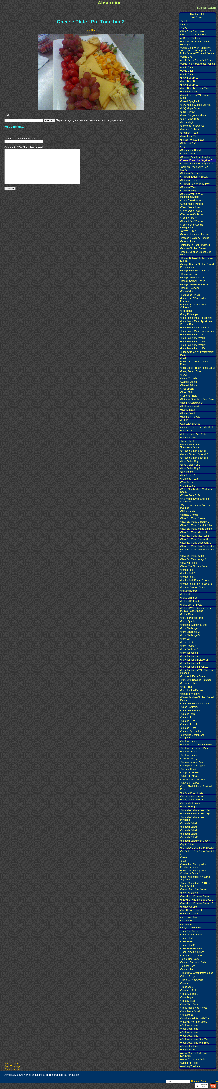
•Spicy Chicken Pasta (191, 792)
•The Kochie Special (191, 955)
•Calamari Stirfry (189, 143)
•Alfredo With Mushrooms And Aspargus (196, 43)
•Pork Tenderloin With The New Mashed (197, 671)
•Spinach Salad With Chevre (195, 840)
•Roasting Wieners (190, 694)
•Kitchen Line (187, 430)
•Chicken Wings (188, 187)
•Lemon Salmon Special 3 (194, 457)
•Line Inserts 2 (188, 475)
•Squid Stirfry (187, 844)
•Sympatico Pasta (189, 913)
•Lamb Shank (187, 441)
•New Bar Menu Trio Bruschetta (197, 546)
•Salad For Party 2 (190, 710)
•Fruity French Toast (191, 371)
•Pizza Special (188, 621)
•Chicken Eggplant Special (194, 176)
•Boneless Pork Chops (192, 125)
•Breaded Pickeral (189, 129)
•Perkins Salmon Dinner (193, 587)
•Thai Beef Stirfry (189, 931)
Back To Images (13, 1066)
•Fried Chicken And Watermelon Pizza (197, 353)
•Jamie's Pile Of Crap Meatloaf (196, 427)
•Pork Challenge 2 (190, 632)
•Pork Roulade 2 (189, 649)
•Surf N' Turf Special (191, 910)
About (204, 1081)
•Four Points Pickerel (191, 334)
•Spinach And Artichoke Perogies (192, 818)
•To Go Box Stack (189, 959)
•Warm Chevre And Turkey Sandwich (194, 1054)
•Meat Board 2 (188, 485)
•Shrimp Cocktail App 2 (192, 765)
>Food (183, 27)
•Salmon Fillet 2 (188, 724)
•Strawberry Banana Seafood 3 (196, 903)
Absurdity (109, 2)
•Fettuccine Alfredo (190, 295)
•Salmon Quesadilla (190, 731)
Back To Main (11, 1069)
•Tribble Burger (188, 976)
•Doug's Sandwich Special (194, 284)
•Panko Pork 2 (188, 573)
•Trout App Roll (188, 990)
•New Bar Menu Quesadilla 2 (195, 542)
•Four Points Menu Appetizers (196, 318)
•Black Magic (187, 122)
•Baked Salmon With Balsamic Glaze (196, 96)
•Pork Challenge (189, 628)
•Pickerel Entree (188, 597)
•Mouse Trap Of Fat (190, 495)
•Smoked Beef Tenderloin (193, 779)
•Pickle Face (186, 614)
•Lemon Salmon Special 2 (194, 454)
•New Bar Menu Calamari (193, 518)
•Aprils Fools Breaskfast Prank (196, 60)
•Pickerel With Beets (191, 604)
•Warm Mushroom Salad (193, 1059)
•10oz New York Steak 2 (193, 34)
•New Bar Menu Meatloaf (193, 532)
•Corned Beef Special (191, 221)
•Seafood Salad (188, 751)
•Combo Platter (188, 217)
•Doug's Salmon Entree (192, 277)
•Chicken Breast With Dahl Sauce (194, 168)
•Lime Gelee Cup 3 (190, 468)
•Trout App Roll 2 (189, 994)
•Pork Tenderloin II (190, 663)
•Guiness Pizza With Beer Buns (197, 399)
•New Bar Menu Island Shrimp (196, 528)
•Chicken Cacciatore (191, 173)
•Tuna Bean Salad (190, 1011)
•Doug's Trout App (190, 288)
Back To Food (11, 1063)
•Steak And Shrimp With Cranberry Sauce (193, 865)
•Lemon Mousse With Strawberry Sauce (191, 446)
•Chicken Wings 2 (189, 190)
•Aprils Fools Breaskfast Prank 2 (197, 63)
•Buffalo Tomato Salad (192, 139)
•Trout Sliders (187, 1001)
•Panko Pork (186, 570)
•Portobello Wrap (189, 683)
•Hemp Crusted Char (191, 402)
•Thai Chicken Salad (191, 934)
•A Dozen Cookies (190, 38)
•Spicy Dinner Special (191, 796)
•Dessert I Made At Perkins (194, 234)
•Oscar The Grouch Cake (193, 566)
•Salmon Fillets (188, 728)
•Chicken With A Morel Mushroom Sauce (192, 195)
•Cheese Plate (188, 153)
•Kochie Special (188, 437)
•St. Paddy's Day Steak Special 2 (197, 852)
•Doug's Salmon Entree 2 (193, 281)
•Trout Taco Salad (189, 1004)
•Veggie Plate (187, 1049)
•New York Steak (189, 563)
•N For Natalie (187, 511)
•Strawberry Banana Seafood (195, 896)
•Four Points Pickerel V (192, 348)
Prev (87, 30)
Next (93, 30)
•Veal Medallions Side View (194, 1039)
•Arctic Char (186, 67)
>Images (185, 24)
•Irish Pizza (186, 420)
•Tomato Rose (187, 966)
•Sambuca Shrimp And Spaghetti (192, 736)
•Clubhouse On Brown (192, 214)
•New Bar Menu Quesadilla (194, 539)
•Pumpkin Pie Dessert (192, 690)
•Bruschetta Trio (188, 136)
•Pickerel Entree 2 (189, 601)
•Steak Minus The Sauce (193, 889)
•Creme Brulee (188, 231)
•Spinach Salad (188, 823)
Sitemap (213, 1081)
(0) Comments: (14, 126)
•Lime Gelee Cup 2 (190, 464)
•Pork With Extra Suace (192, 676)
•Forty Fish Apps (189, 314)
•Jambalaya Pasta (190, 423)
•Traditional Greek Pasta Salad (196, 973)
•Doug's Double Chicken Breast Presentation (197, 265)
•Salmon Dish (187, 714)
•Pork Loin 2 (186, 642)
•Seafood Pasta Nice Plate (194, 748)
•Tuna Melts (186, 1014)
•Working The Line (190, 1066)
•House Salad (187, 409)
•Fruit (183, 358)
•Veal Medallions (189, 1025)
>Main (183, 20)
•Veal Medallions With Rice (194, 1042)
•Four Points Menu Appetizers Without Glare (196, 322)
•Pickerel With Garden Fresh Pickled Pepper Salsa (195, 609)
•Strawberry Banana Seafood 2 (196, 899)
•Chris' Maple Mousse (191, 204)
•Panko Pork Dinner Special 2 (196, 583)
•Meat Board (186, 482)
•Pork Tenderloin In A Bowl (194, 666)
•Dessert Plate (188, 241)
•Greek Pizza (187, 389)
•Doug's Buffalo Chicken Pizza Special (196, 259)
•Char (183, 146)
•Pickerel (185, 594)
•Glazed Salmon (189, 382)
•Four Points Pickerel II (192, 338)
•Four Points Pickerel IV (193, 345)
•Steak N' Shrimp (189, 892)
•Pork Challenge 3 (190, 635)
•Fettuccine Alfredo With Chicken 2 (193, 306)
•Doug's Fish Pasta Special (194, 270)
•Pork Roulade (188, 645)
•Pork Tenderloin (189, 652)
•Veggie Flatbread (189, 1046)
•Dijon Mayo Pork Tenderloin (195, 245)
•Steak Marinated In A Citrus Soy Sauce (195, 878)
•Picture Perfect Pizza (191, 618)
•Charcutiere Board (190, 150)
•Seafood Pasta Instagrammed (196, 744)
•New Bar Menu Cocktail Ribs (196, 525)
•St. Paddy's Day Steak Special (197, 847)
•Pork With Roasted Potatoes (195, 680)
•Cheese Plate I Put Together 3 (196, 163)
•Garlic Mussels (188, 378)
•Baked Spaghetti (189, 101)
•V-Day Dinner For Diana (193, 1021)
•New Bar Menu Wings (192, 556)
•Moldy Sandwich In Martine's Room (196, 490)
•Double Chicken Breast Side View (195, 253)
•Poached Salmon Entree (193, 625)
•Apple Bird (186, 56)
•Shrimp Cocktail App (191, 762)
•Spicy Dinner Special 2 (192, 799)
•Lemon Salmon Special (193, 451)
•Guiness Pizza (188, 395)
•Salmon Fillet (187, 717)
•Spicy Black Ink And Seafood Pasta (196, 787)
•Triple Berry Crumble (191, 980)
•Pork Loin (185, 639)
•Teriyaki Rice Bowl (190, 927)
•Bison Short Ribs (189, 118)
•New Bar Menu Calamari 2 (194, 521)
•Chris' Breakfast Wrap (192, 200)
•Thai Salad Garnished (192, 948)
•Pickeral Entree (188, 590)
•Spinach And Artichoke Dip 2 (196, 813)
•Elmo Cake (186, 291)
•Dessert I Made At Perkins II (195, 238)
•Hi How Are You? (189, 406)
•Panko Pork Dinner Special (195, 580)
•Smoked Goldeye (190, 783)
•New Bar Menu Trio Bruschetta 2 (197, 551)
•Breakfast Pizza (189, 132)
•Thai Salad (186, 938)
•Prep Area (186, 687)
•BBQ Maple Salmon (191, 108)
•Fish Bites (186, 311)
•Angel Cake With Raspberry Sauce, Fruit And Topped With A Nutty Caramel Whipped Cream (197, 51)
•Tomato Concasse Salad (193, 962)
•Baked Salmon (188, 91)
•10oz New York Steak (192, 31)
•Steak (183, 857)
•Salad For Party (189, 707)
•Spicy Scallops (188, 806)
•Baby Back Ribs (189, 77)
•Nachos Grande (189, 514)
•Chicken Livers (188, 180)
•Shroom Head (188, 769)
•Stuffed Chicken (189, 906)
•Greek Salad (187, 392)
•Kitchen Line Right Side (193, 434)
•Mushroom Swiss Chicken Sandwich (194, 500)
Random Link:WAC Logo (197, 15)
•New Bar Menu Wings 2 (193, 559)
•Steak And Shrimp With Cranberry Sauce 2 (193, 872)
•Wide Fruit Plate (189, 1063)
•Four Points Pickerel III (192, 341)
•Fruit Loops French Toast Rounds (194, 363)
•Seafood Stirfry (188, 758)
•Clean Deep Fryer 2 (191, 211)
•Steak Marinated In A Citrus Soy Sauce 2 (195, 884)
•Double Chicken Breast (193, 248)
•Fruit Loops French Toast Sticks (197, 368)
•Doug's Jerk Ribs (189, 274)
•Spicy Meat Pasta (190, 803)
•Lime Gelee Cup (189, 461)
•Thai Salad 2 (187, 945)
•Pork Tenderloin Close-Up (194, 659)
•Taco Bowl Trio (188, 917)
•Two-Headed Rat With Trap (195, 1018)
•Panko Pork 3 (188, 577)
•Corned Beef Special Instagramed (191, 226)
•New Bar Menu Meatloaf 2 (194, 535)
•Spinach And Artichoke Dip (195, 810)
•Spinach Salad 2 (189, 837)
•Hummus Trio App (190, 416)
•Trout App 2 (186, 987)
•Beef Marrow (187, 112)
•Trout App (185, 983)
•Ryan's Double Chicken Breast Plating (197, 698)
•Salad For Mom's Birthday (194, 703)
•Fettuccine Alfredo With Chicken (193, 299)
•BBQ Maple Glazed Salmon (195, 105)
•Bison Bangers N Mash (193, 115)
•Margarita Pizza (189, 478)
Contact (195, 1081)
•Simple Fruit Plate (190, 772)
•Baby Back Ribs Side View (195, 88)
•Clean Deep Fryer (190, 207)
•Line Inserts (186, 471)
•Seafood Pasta (188, 741)
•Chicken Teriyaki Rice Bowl (195, 183)
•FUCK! (184, 375)
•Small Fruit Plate (189, 776)
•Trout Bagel (186, 997)
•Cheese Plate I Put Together (195, 157)
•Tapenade (186, 920)
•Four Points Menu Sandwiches (197, 331)
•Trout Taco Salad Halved (193, 1008)
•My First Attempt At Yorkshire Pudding (196, 506)
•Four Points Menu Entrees (194, 327)
